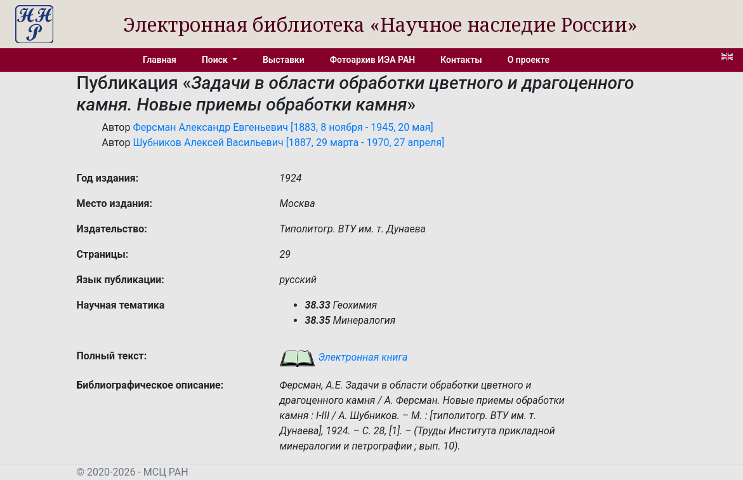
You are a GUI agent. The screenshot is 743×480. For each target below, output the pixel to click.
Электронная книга (343, 357)
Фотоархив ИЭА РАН (373, 60)
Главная (159, 60)
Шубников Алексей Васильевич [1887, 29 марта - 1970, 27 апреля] (288, 143)
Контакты (461, 60)
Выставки (284, 60)
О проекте (528, 60)
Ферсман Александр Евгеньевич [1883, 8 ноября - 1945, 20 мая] (283, 127)
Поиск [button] (216, 60)
